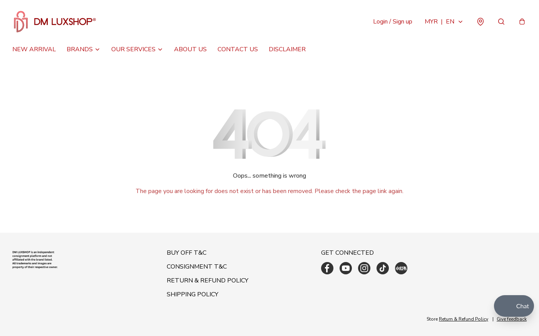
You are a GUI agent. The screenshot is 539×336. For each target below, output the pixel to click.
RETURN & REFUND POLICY (207, 280)
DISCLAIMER (287, 49)
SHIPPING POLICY (192, 294)
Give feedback (512, 319)
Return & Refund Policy (463, 319)
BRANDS (80, 49)
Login (392, 21)
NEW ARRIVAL (34, 49)
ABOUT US (190, 49)
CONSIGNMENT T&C (197, 266)
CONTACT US (238, 49)
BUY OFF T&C (186, 253)
